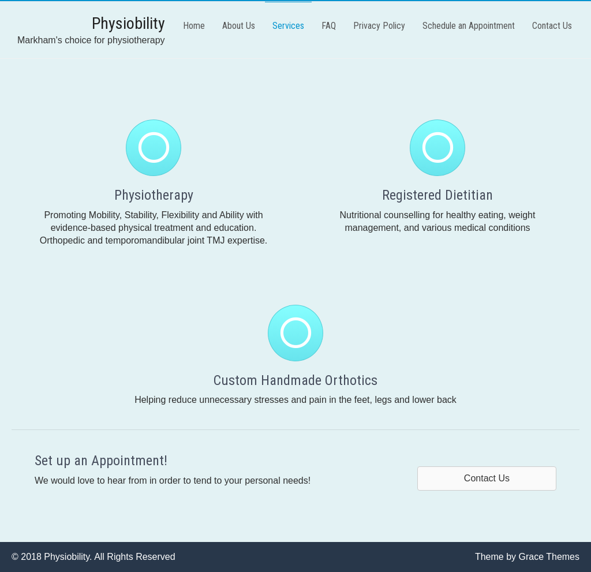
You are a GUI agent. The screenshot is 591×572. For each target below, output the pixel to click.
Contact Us (552, 25)
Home (194, 25)
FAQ (328, 25)
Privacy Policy (379, 25)
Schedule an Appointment (468, 25)
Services (288, 25)
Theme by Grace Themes (527, 557)
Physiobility (128, 23)
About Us (238, 25)
